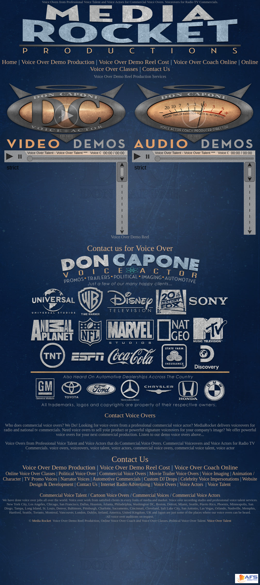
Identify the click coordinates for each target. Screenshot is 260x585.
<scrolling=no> (66, 157)
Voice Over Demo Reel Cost (134, 62)
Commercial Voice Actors (196, 495)
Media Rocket (41, 521)
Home (9, 62)
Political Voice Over (77, 473)
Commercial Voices (151, 495)
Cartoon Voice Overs (109, 495)
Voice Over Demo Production (57, 62)
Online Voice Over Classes (30, 473)
